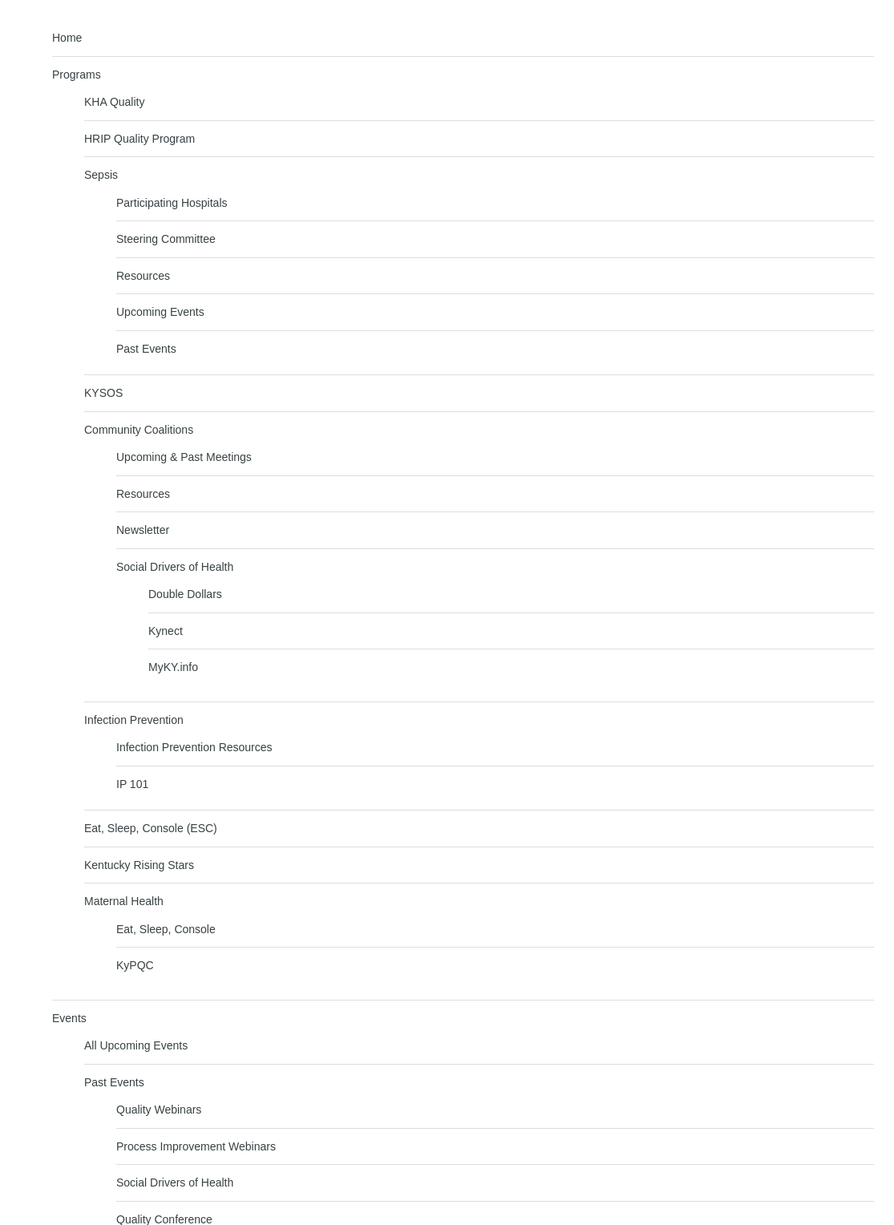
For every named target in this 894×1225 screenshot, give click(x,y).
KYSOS (103, 392)
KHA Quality (114, 101)
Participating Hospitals (172, 202)
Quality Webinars (158, 1109)
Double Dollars (185, 594)
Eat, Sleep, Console (166, 929)
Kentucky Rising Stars (139, 865)
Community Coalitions (138, 429)
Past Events (146, 348)
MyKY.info (173, 667)
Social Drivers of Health (174, 566)
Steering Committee (166, 238)
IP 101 (132, 784)
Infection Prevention (134, 720)
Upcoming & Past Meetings (184, 457)
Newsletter (142, 530)
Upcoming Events (160, 311)
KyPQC (135, 965)
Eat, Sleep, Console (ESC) (150, 828)
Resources (143, 275)
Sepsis (101, 174)
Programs (76, 74)
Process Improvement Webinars (196, 1146)
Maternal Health (124, 901)
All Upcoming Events (136, 1045)
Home (67, 37)
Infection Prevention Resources (194, 747)
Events (69, 1018)
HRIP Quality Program (139, 138)
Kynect (165, 631)
